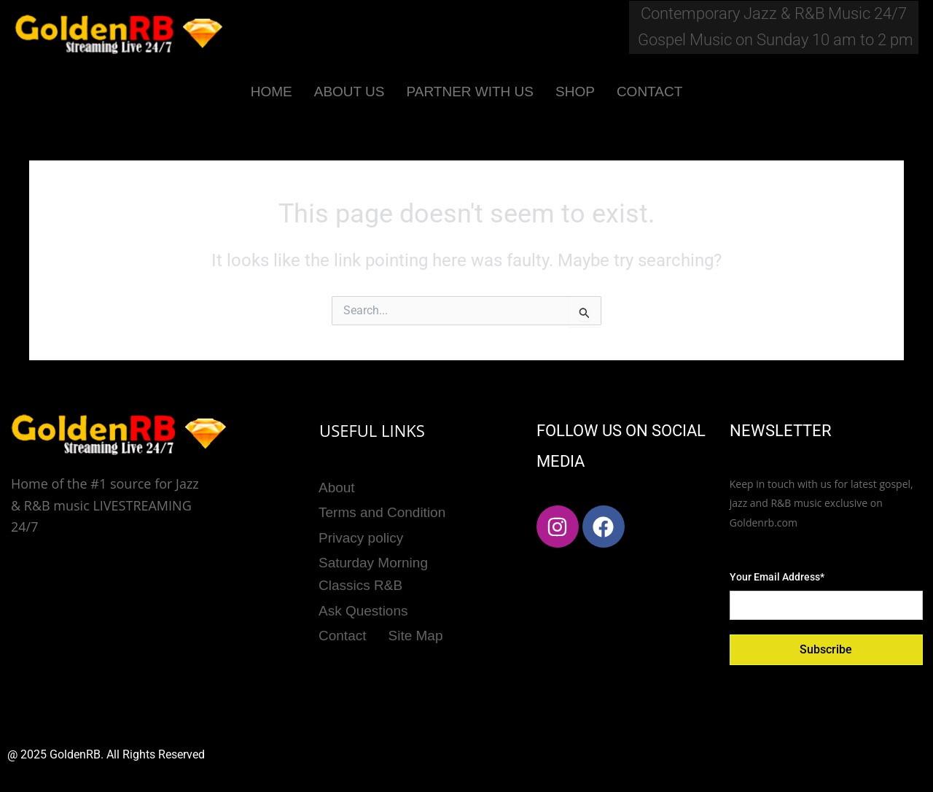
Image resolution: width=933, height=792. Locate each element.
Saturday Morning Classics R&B (373, 566)
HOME (271, 91)
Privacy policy (361, 532)
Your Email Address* (777, 577)
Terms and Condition (382, 508)
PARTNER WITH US (470, 91)
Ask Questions (363, 600)
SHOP (575, 91)
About (337, 486)
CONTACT (649, 91)
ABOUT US (349, 91)
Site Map (416, 623)
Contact (342, 623)
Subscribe (826, 649)
